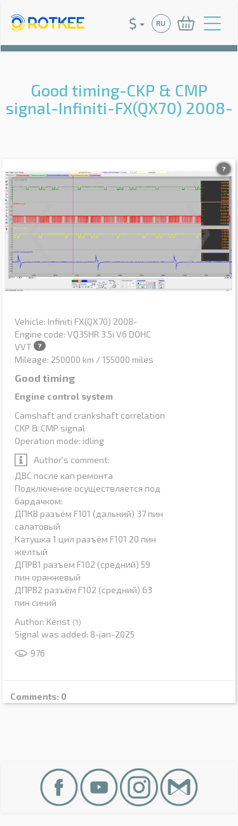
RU (161, 23)
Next (198, 234)
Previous (40, 234)
